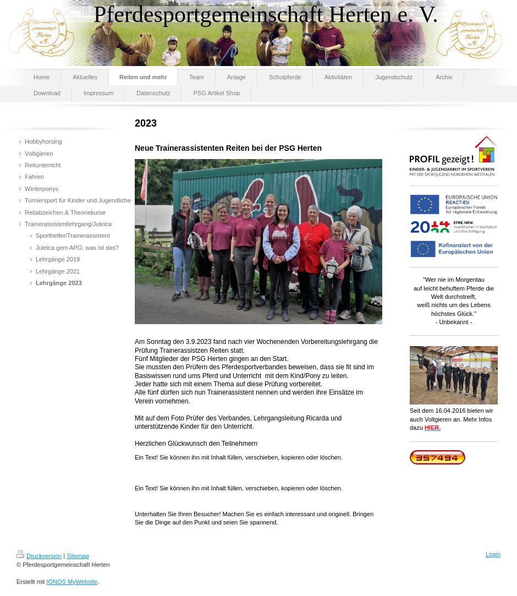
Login (493, 554)
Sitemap (78, 556)
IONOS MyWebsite (71, 581)
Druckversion (39, 556)
